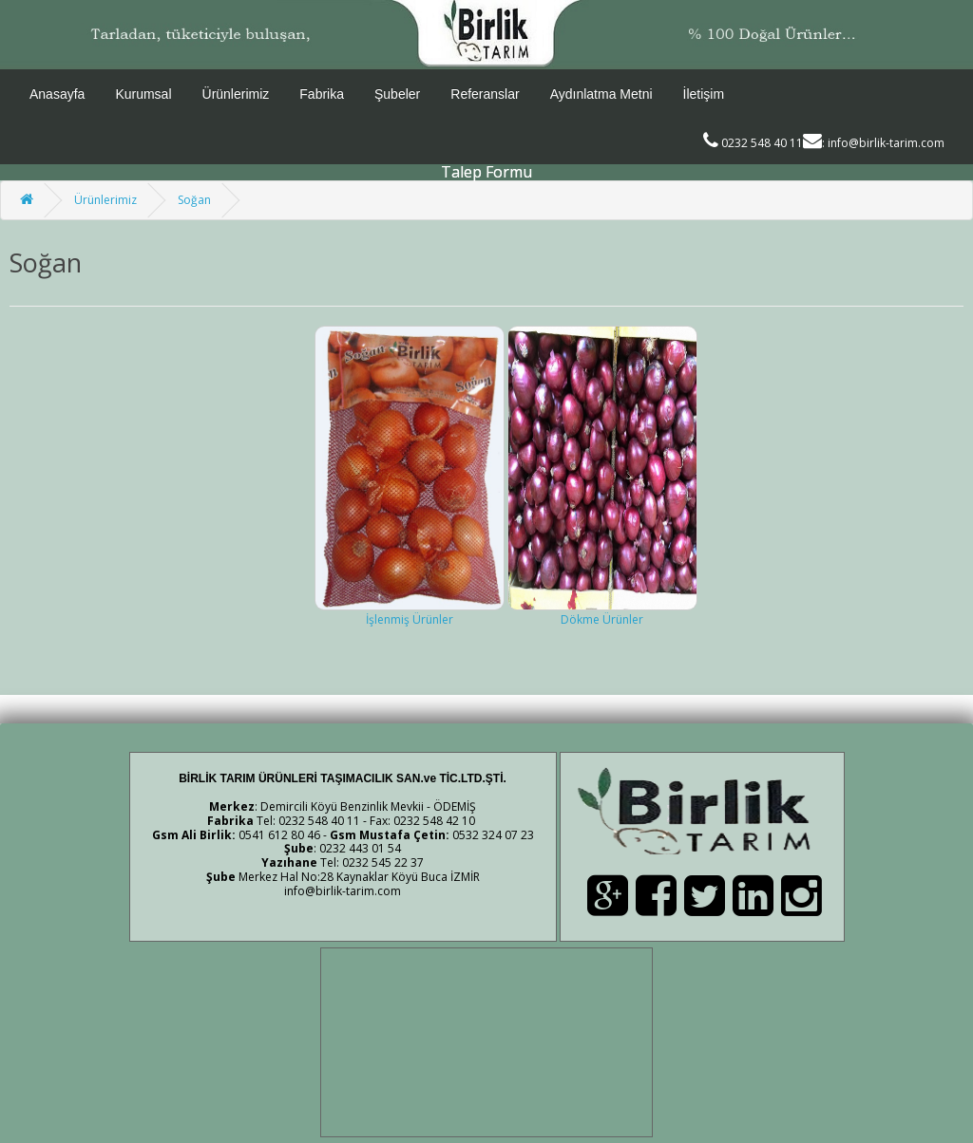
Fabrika (321, 94)
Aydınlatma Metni (601, 94)
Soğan (194, 200)
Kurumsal (143, 94)
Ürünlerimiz (236, 94)
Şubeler (397, 94)
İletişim (704, 94)
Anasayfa (57, 94)
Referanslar (484, 94)
